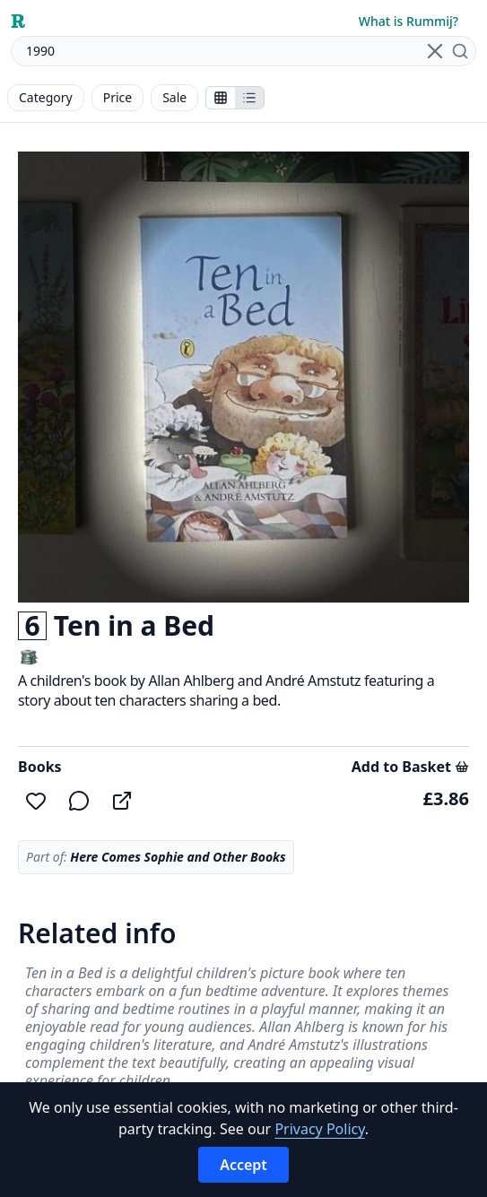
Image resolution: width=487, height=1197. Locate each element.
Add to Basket (410, 767)
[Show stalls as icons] (220, 97)
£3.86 (446, 798)
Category (46, 97)
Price (117, 97)
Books (40, 766)
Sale (174, 97)
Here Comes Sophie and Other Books (177, 856)
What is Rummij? (408, 21)
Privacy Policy (319, 1129)
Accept (243, 1165)
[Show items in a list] (249, 97)
